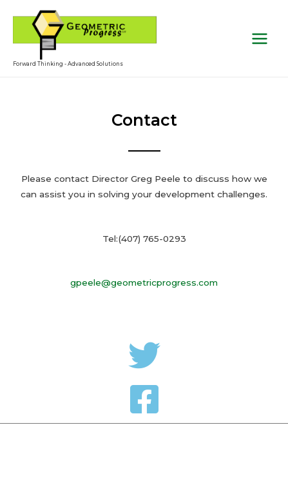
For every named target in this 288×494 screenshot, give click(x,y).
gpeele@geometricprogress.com (144, 282)
